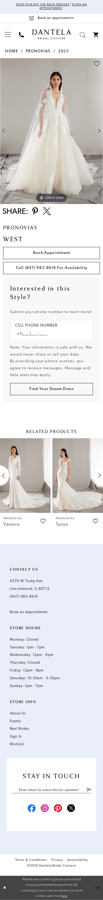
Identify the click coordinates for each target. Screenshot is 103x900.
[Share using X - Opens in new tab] (47, 212)
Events (15, 721)
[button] (8, 34)
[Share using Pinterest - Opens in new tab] (35, 212)
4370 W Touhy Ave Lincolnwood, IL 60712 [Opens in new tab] (29, 585)
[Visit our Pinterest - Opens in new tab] (58, 809)
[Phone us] (21, 34)
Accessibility (77, 860)
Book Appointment (51, 253)
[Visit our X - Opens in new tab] (71, 809)
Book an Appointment (28, 612)
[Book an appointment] (51, 18)
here (64, 896)
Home (11, 51)
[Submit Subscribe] (89, 790)
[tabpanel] (51, 131)
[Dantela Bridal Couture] (51, 34)
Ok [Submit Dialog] (98, 887)
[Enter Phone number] (48, 334)
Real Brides (19, 729)
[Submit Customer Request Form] (51, 389)
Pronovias (38, 51)
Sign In (15, 736)
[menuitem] (8, 34)
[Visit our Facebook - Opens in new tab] (31, 809)
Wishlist (17, 744)
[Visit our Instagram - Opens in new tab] (45, 809)
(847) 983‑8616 (24, 596)
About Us (18, 713)
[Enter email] (51, 790)
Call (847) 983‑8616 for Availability (51, 268)
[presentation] (25, 475)
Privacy (57, 860)
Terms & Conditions (31, 860)
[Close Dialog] (4, 887)
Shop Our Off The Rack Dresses (42, 4)
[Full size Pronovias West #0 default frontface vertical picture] (51, 131)
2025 (63, 51)
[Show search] (82, 34)
